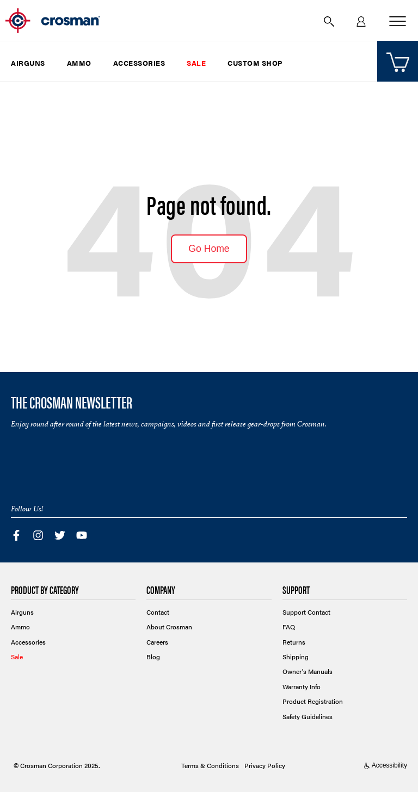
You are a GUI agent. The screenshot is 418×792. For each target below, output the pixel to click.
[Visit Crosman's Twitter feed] (59, 534)
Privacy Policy (264, 765)
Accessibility (385, 765)
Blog (153, 656)
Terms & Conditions (210, 765)
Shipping (295, 656)
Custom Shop (255, 63)
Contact (157, 612)
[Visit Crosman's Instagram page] (38, 534)
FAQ (288, 627)
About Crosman (169, 627)
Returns (293, 642)
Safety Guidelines (307, 716)
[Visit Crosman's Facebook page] (16, 534)
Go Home (208, 248)
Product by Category (45, 590)
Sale (196, 63)
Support (296, 590)
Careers (157, 642)
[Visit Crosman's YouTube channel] (81, 534)
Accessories (139, 63)
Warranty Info (301, 686)
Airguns (28, 63)
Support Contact (306, 612)
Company (160, 590)
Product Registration (312, 701)
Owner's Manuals (307, 671)
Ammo (79, 63)
